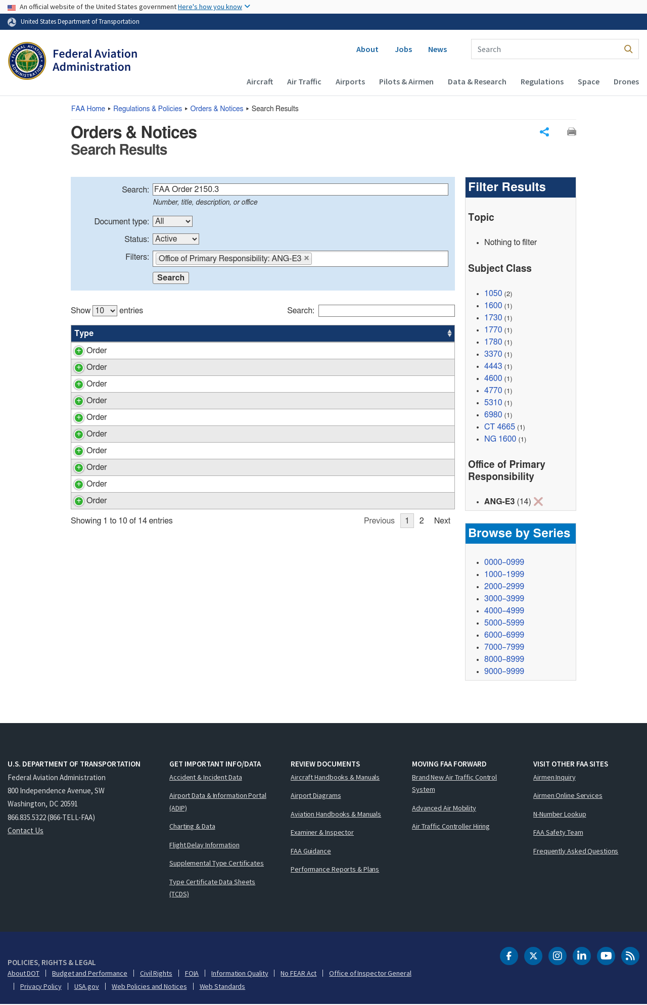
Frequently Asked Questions (575, 851)
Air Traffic (304, 81)
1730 (493, 318)
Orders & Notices (217, 109)
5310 (493, 403)
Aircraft (260, 81)
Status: (136, 239)
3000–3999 (504, 599)
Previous (379, 642)
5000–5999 (504, 623)
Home (88, 109)
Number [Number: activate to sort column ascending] (122, 333)
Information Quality (239, 973)
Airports (350, 81)
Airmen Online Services (568, 795)
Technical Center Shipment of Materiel (231, 408)
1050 (493, 294)
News (437, 49)
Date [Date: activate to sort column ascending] (417, 333)
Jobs (403, 49)
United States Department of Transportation (80, 21)
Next (442, 642)
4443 (493, 366)
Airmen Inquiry (554, 777)
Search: (135, 190)
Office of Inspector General (370, 973)
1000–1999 (504, 575)
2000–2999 (504, 587)
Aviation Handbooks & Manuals (336, 814)
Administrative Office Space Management (236, 552)
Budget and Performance (89, 973)
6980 (493, 415)
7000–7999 (504, 648)
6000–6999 (504, 636)
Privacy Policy (41, 986)
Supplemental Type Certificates (216, 863)
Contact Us (25, 831)
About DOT (23, 973)
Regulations (542, 81)
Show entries (107, 310)
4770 (493, 391)
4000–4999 (504, 611)
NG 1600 (500, 439)
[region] (263, 472)
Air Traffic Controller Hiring (451, 826)
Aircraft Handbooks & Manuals (335, 777)
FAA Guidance (311, 851)
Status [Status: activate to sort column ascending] (344, 333)
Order (84, 351)
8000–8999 (504, 660)
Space (588, 81)
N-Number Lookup (559, 814)
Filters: (137, 257)
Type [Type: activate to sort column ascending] (84, 333)
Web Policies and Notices (149, 986)
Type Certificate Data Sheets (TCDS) (212, 888)
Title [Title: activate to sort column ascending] (172, 333)
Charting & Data (192, 826)
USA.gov (86, 986)
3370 (493, 354)
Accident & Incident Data (205, 777)
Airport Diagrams (316, 795)
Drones (626, 81)
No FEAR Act (298, 973)
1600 (493, 306)
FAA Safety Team (558, 832)
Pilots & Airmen (406, 81)
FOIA (192, 973)
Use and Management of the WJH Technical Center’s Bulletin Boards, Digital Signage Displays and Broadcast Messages (241, 581)
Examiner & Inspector (322, 832)
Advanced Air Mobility (444, 808)
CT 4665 (499, 427)
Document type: (121, 222)
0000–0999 (504, 563)
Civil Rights (156, 973)
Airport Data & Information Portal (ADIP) (217, 802)
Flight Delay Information (204, 845)
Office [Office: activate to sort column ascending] (382, 333)
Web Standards (223, 986)
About (367, 49)
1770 (493, 330)
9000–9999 (504, 672)
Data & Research (477, 81)
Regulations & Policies (147, 109)
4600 (493, 378)
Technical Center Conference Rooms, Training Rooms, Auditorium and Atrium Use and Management (241, 494)
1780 (493, 342)
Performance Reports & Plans (335, 869)
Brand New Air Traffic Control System (454, 784)
